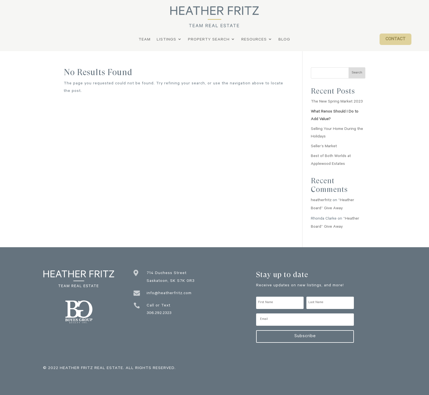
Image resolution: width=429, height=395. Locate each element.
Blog (284, 40)
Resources (254, 40)
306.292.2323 (159, 313)
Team (145, 40)
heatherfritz (321, 200)
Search (357, 73)
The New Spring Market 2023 (337, 102)
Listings (166, 40)
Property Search (209, 40)
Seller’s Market (324, 146)
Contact (395, 39)
